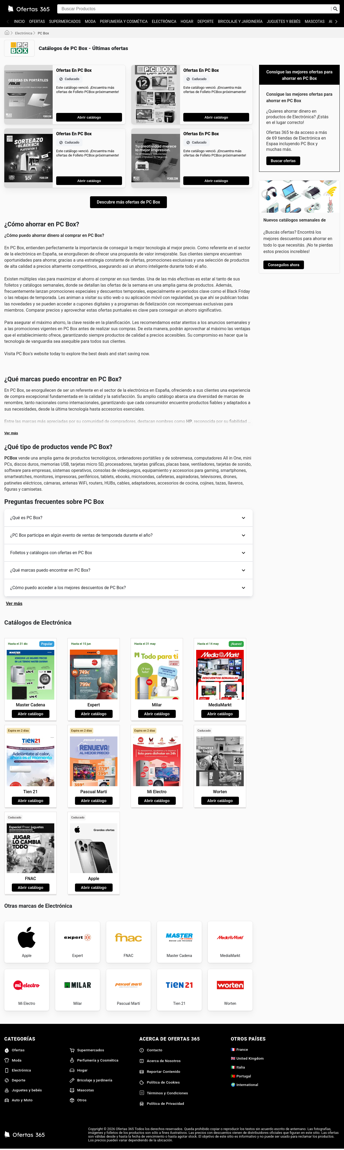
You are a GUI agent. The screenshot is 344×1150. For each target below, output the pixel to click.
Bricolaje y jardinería (240, 21)
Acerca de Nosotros (160, 1061)
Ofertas (37, 21)
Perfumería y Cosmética (124, 21)
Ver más (11, 433)
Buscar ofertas (283, 161)
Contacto (150, 1050)
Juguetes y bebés (283, 21)
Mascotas (315, 21)
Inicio (19, 21)
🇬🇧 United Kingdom (247, 1058)
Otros (78, 1100)
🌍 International (244, 1085)
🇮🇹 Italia (238, 1067)
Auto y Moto (18, 1100)
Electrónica (164, 21)
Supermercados (65, 21)
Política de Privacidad (161, 1103)
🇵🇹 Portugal (241, 1076)
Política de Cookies (159, 1082)
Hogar (187, 21)
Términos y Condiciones (163, 1093)
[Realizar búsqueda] (335, 9)
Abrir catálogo (89, 117)
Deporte (206, 21)
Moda (90, 21)
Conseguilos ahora (283, 265)
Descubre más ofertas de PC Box (128, 202)
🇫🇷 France (239, 1049)
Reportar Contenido (159, 1071)
